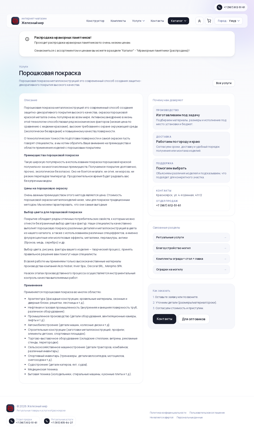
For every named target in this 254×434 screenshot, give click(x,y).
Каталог (178, 21)
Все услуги (224, 83)
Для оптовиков (193, 319)
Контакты (157, 21)
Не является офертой (161, 417)
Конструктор (95, 21)
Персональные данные (190, 417)
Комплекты (118, 21)
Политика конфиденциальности (168, 412)
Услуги (138, 21)
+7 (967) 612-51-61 (168, 205)
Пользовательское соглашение (207, 412)
